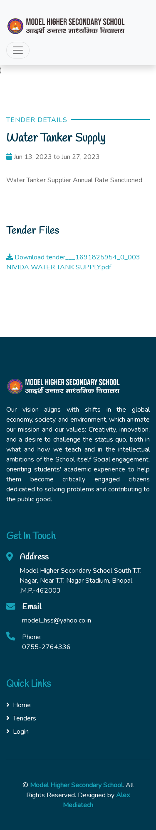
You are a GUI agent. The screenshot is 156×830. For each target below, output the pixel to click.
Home (18, 705)
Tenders (21, 718)
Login (17, 731)
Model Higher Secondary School (76, 785)
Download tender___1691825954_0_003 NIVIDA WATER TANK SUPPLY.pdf (73, 262)
